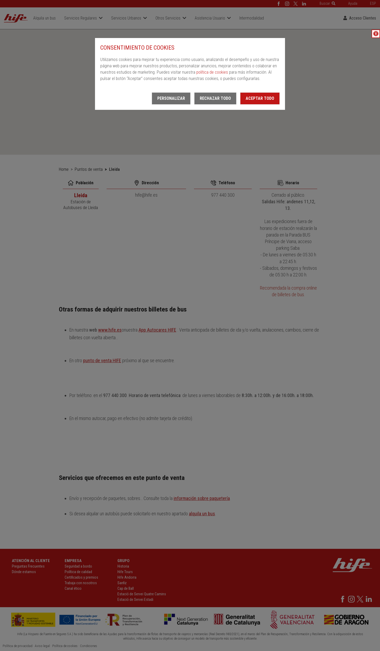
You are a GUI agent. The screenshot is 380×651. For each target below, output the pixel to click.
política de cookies (212, 72)
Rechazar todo (215, 98)
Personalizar (171, 98)
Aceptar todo (260, 98)
